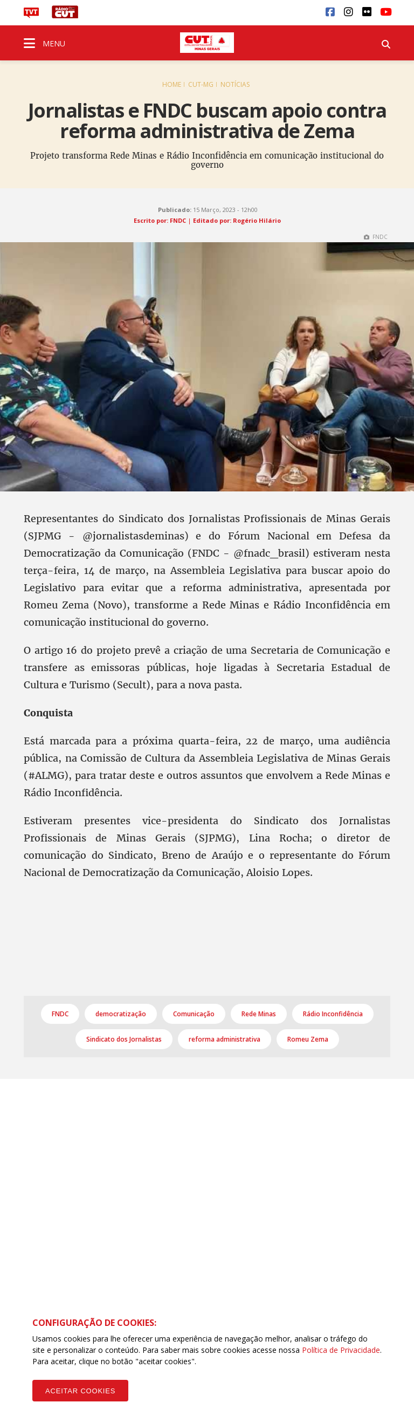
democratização (120, 1013)
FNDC (60, 1013)
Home (171, 84)
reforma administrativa (224, 1039)
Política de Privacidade (341, 1350)
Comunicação (194, 1013)
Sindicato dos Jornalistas (124, 1039)
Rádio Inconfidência (333, 1013)
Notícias (235, 84)
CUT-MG (200, 84)
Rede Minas (259, 1013)
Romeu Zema (307, 1039)
